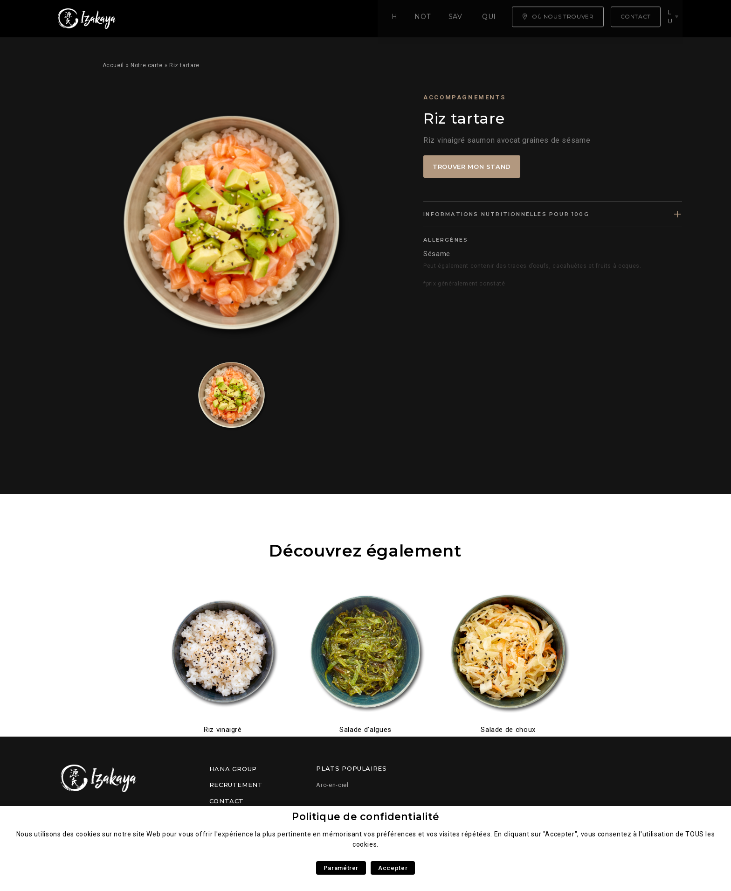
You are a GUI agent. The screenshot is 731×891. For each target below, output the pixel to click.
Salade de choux (508, 729)
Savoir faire (274, 18)
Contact (226, 801)
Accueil (113, 65)
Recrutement (236, 784)
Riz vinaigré (223, 729)
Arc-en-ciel (332, 784)
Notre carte (208, 18)
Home (156, 18)
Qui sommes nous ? (354, 18)
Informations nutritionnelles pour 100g (506, 214)
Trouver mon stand (472, 166)
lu (673, 18)
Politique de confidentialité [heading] (365, 816)
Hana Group (233, 769)
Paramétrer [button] (341, 867)
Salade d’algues (365, 729)
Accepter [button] (392, 867)
